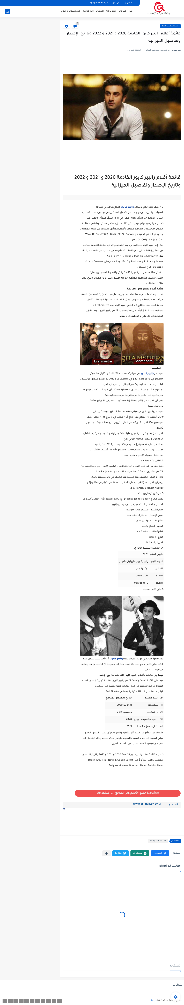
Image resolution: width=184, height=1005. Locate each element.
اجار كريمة (88, 11)
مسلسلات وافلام (70, 11)
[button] (64, 808)
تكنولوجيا (111, 11)
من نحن (115, 3)
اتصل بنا (128, 3)
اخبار (131, 11)
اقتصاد (100, 11)
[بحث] (7, 11)
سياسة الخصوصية (99, 3)
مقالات (122, 11)
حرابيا (154, 1000)
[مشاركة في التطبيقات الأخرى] (106, 853)
